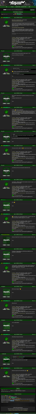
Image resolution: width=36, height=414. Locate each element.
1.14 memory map (19, 111)
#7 (34, 145)
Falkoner (3, 199)
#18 (34, 334)
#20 (34, 368)
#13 (34, 248)
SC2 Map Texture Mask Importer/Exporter (18, 44)
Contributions (25, 410)
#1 (34, 17)
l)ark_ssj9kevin (12, 398)
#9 (34, 179)
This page (15, 46)
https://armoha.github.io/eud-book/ (17, 20)
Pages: (2, 14)
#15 (34, 286)
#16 (34, 300)
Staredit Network (9, 9)
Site (6, 6)
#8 (34, 165)
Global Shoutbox (18, 394)
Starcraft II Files (23, 6)
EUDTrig (13, 42)
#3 (34, 65)
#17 (34, 320)
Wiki (29, 6)
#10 (34, 199)
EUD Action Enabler (15, 38)
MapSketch (14, 41)
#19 (34, 353)
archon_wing (8, 413)
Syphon (3, 248)
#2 (34, 50)
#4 (34, 93)
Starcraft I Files (18, 6)
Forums (12, 6)
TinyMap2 (13, 37)
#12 (34, 234)
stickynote (4, 353)
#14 (34, 263)
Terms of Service (15, 410)
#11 (34, 214)
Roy (10, 399)
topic (16, 42)
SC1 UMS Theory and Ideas (18, 9)
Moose (7, 395)
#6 (34, 131)
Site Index (10, 410)
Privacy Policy (20, 410)
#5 (34, 107)
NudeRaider (12, 400)
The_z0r (2, 50)
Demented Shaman (5, 234)
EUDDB (13, 82)
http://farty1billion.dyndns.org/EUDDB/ (18, 27)
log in (14, 390)
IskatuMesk (12, 396)
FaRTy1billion (19, 14)
